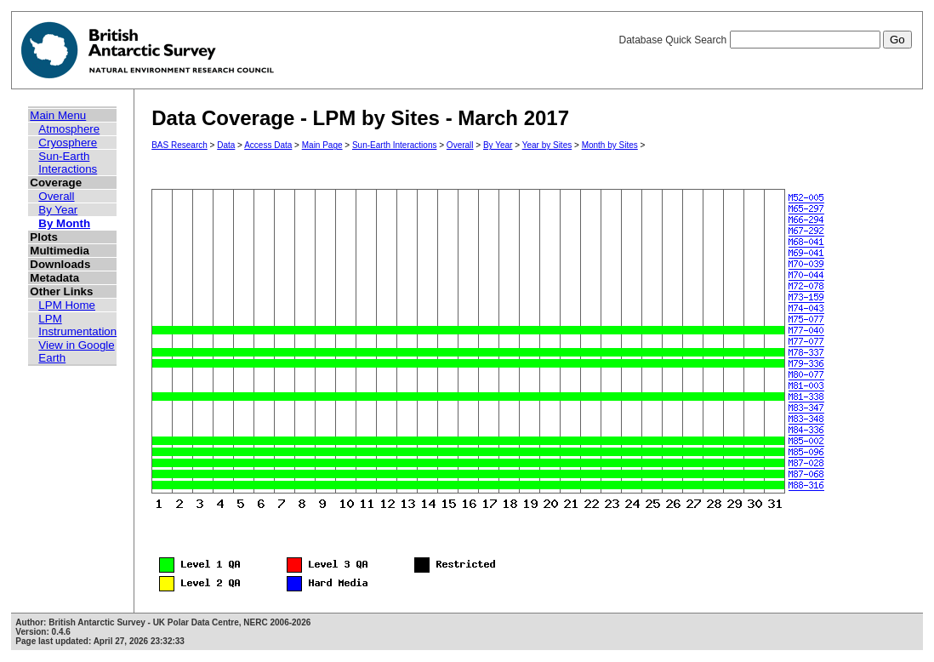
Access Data (268, 145)
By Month (64, 223)
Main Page (322, 145)
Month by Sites (610, 145)
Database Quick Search (764, 40)
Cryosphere (67, 142)
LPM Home (66, 305)
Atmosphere (69, 129)
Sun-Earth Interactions (67, 162)
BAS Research (179, 145)
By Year (57, 209)
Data (226, 145)
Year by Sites (547, 145)
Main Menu (58, 115)
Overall (56, 196)
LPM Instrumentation (77, 325)
